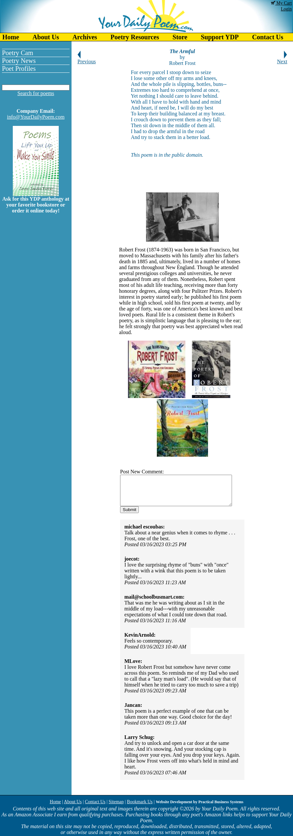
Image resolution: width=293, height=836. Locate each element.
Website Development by (199, 802)
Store (180, 37)
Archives (85, 37)
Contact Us (95, 801)
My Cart (281, 3)
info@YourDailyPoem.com (35, 117)
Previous (86, 59)
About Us (45, 37)
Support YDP (220, 37)
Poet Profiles (19, 68)
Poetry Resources (135, 37)
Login (286, 9)
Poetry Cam (17, 52)
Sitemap (116, 801)
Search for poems (35, 93)
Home (10, 37)
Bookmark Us (140, 801)
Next (282, 59)
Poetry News (19, 60)
